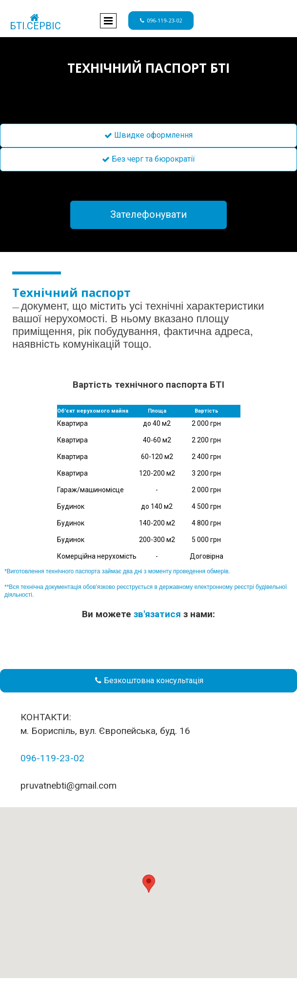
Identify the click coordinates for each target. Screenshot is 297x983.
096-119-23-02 (52, 758)
